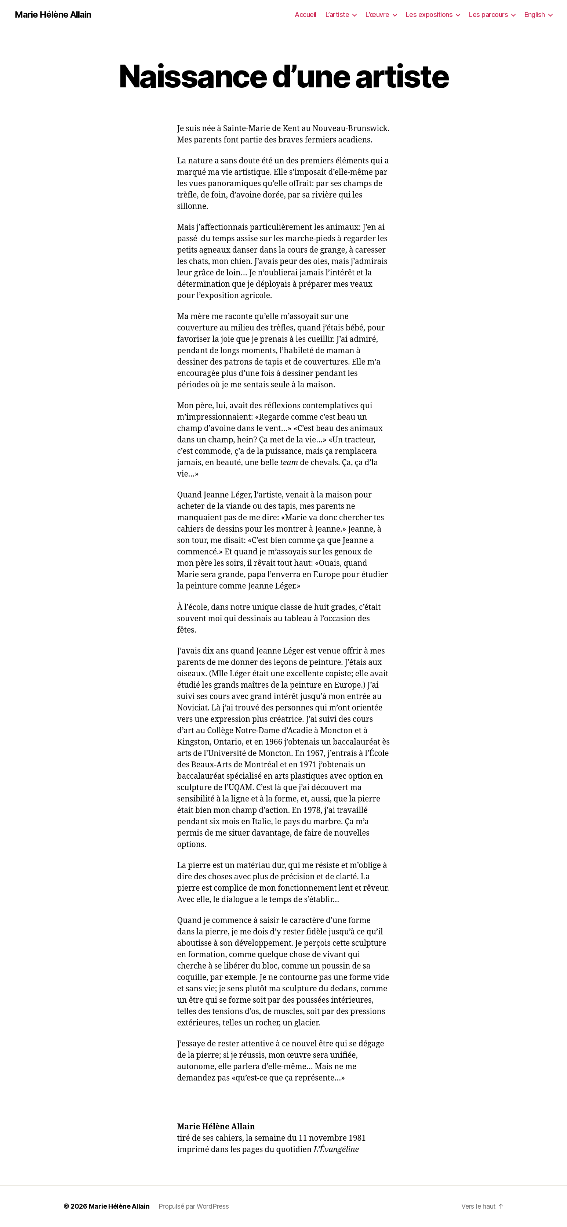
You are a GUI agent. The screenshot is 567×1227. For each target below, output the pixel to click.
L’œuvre (377, 14)
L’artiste (337, 14)
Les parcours (488, 14)
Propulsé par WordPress (194, 1206)
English (534, 14)
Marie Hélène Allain (53, 14)
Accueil (305, 14)
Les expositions (429, 14)
